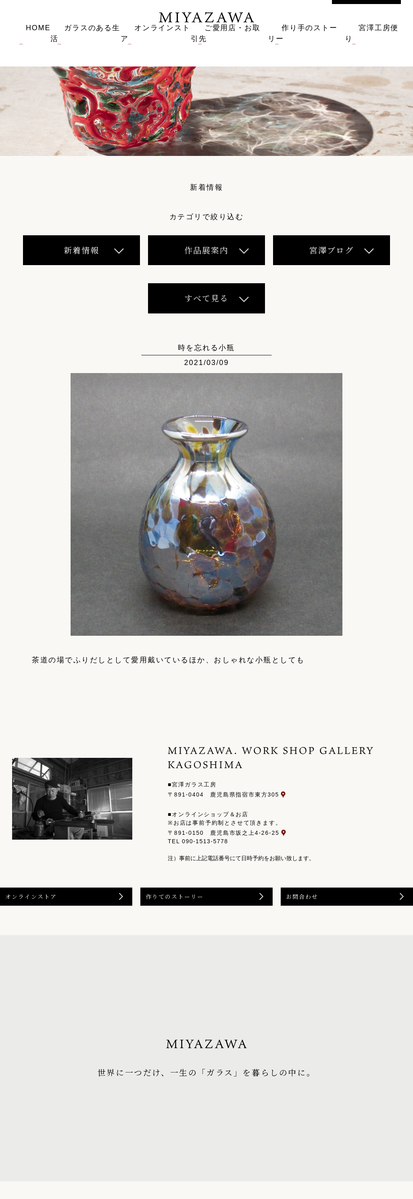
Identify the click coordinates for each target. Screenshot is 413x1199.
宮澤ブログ (331, 250)
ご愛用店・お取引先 (231, 43)
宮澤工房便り (382, 43)
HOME (22, 43)
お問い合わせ (367, 13)
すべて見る (206, 298)
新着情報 (81, 250)
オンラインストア (154, 43)
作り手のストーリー (311, 43)
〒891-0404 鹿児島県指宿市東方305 (297, 794)
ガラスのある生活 (80, 43)
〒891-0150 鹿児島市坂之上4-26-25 (297, 829)
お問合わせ (320, 909)
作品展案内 (206, 250)
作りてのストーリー (194, 909)
